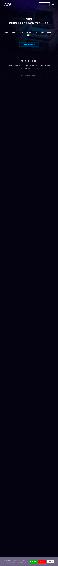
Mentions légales (45, 65)
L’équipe (10, 65)
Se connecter (44, 4)
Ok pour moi (33, 561)
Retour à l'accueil (29, 44)
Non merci (42, 561)
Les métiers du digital (31, 65)
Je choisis (50, 561)
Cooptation (18, 65)
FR (37, 68)
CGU (21, 68)
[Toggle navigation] (53, 4)
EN (33, 68)
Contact (27, 68)
